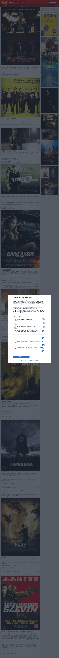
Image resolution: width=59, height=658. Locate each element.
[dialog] (29, 329)
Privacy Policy (35, 360)
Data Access (29, 360)
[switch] (43, 319)
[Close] (49, 297)
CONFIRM (21, 356)
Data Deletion (23, 360)
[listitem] (29, 316)
